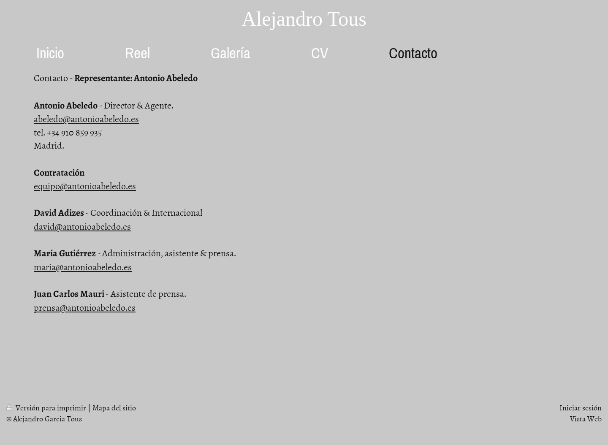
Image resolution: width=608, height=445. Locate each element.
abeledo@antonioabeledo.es (86, 118)
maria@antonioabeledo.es (83, 267)
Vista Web (586, 418)
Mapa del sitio (114, 407)
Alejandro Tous (304, 19)
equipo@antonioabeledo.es (85, 186)
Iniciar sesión (580, 407)
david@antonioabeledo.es (82, 226)
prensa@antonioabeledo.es (85, 307)
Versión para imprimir (47, 407)
